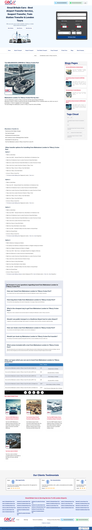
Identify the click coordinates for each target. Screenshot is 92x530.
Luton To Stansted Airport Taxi (8, 501)
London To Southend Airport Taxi (67, 505)
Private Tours (64, 50)
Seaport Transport (29, 50)
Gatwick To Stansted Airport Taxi (53, 501)
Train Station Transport (42, 50)
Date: (59, 30)
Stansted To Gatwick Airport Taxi (82, 507)
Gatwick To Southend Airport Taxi (53, 507)
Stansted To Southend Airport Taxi (82, 503)
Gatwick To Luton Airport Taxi (52, 505)
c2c (32, 175)
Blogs (72, 50)
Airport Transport (18, 50)
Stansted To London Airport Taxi (82, 505)
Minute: (78, 32)
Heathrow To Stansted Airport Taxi (38, 506)
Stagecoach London (24, 175)
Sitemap (26, 519)
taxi (68, 117)
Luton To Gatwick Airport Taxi (8, 511)
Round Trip (79, 21)
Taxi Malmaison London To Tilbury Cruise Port (48, 55)
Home (9, 50)
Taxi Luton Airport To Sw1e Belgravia (73, 90)
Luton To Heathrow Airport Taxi (8, 503)
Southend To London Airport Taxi (23, 501)
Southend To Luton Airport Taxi (23, 507)
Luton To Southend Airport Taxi (8, 505)
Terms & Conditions (38, 519)
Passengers (63, 24)
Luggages (77, 24)
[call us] (61, 3)
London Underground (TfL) (27, 274)
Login (85, 2)
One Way (65, 21)
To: (60, 17)
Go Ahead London (39, 274)
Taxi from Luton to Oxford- (12, 451)
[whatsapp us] (76, 3)
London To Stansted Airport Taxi (67, 501)
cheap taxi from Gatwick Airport (76, 132)
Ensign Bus (39, 235)
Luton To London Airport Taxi (8, 509)
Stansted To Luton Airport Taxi (82, 501)
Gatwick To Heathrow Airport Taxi (53, 503)
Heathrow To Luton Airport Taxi (38, 509)
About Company (80, 50)
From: (61, 14)
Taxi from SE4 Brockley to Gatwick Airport (74, 67)
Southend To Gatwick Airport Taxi (24, 503)
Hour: (74, 32)
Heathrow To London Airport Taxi (38, 504)
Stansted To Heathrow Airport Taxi (82, 509)
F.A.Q (17, 519)
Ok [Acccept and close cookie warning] (80, 528)
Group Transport (54, 50)
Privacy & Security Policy (53, 519)
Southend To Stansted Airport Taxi (24, 505)
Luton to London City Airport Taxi (9, 507)
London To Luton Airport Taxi (67, 503)
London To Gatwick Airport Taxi (67, 507)
